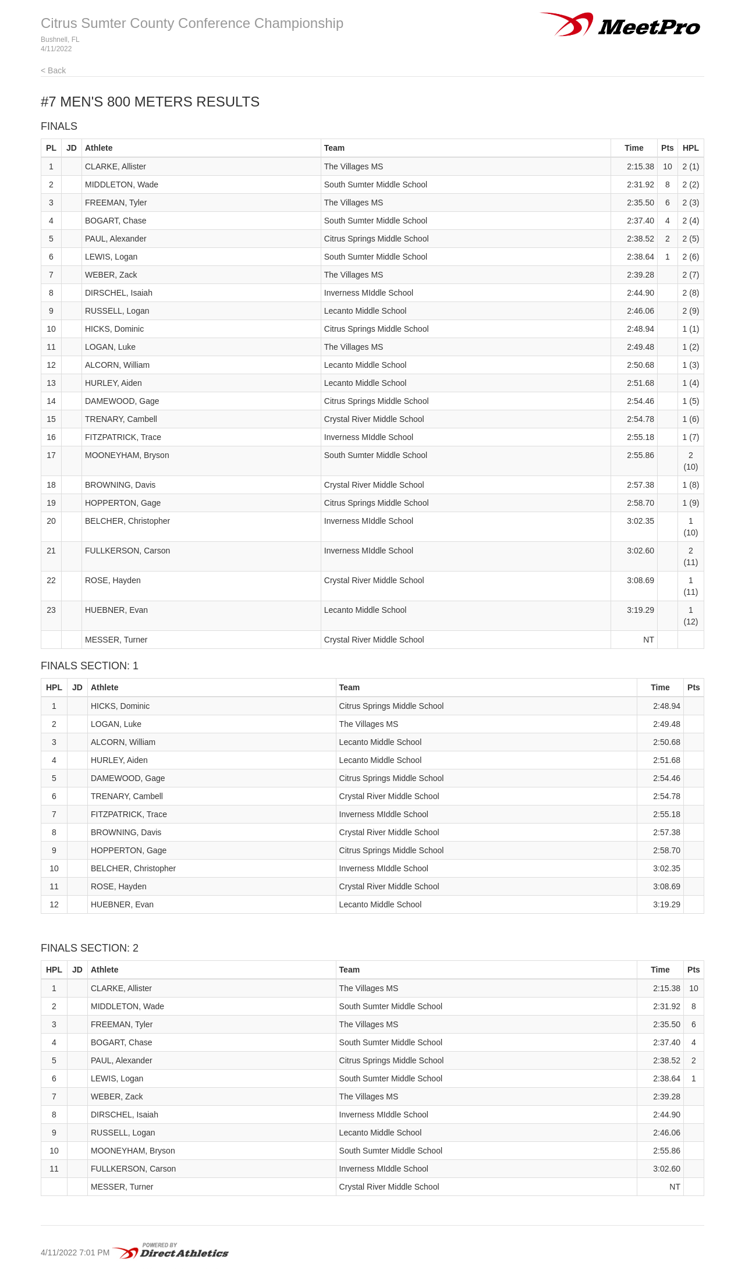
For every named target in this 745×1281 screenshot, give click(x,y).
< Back (53, 70)
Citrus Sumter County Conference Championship (192, 23)
